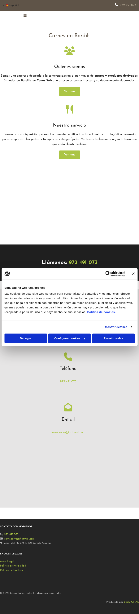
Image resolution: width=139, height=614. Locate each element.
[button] (69, 91)
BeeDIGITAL (131, 602)
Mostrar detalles (116, 327)
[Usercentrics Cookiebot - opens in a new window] (108, 274)
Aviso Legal (7, 561)
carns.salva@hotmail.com (68, 432)
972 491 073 (128, 5)
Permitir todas (113, 338)
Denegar (25, 338)
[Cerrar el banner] (133, 273)
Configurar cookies (69, 338)
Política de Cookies (11, 570)
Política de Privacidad (13, 565)
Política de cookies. (101, 312)
